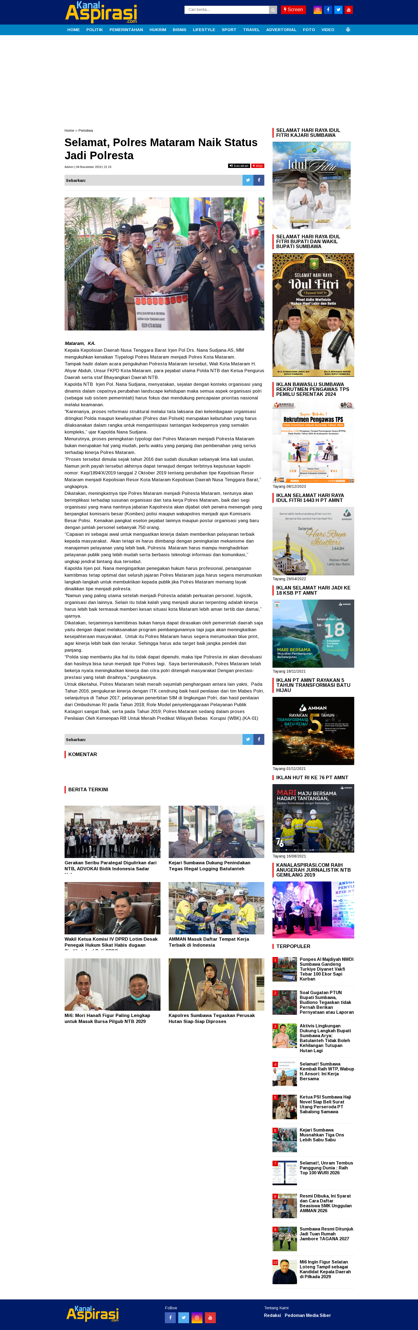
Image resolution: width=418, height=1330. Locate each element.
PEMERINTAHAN (126, 29)
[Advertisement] (209, 76)
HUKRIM (158, 29)
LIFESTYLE (204, 29)
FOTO (309, 29)
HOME (73, 29)
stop (258, 166)
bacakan (239, 166)
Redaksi (272, 1315)
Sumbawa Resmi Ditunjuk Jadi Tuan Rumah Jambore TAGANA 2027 (326, 1234)
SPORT (229, 29)
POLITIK (94, 29)
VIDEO (328, 29)
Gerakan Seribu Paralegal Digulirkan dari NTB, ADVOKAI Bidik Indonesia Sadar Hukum (111, 868)
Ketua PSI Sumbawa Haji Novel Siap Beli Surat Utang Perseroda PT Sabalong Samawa (325, 1104)
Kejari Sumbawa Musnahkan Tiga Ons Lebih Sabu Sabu (322, 1135)
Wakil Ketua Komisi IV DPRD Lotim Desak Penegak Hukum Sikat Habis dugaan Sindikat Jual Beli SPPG (111, 945)
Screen (293, 9)
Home (69, 130)
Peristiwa (85, 130)
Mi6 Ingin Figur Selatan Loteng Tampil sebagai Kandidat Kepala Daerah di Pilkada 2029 (325, 1269)
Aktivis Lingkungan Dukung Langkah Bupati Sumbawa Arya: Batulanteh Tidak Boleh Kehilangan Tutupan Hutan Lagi (325, 1038)
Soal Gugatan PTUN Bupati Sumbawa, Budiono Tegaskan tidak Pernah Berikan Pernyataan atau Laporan (327, 1002)
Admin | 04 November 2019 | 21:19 (88, 166)
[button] (348, 27)
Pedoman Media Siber (308, 1315)
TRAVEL (251, 29)
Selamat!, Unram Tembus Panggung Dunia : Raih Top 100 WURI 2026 (326, 1168)
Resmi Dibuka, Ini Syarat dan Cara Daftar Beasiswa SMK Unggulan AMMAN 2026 (326, 1203)
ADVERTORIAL (281, 29)
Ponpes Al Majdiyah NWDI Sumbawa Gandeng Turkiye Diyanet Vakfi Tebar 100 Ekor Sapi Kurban (326, 969)
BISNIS (179, 29)
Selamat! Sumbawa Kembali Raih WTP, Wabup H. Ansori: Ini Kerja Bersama (327, 1071)
